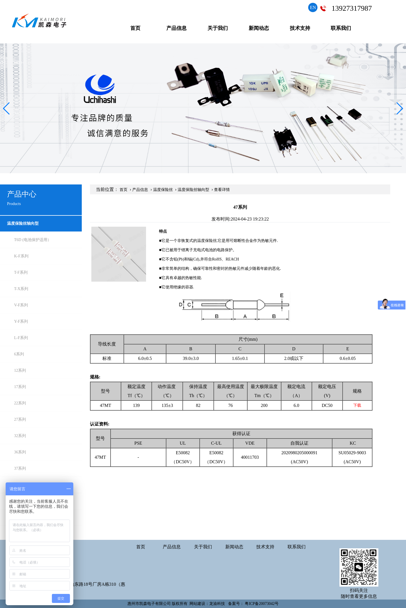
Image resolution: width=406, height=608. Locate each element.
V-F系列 (21, 305)
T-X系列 (21, 289)
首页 (135, 28)
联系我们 (341, 28)
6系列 (19, 354)
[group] (203, 108)
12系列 (20, 370)
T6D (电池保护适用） (32, 240)
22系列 (20, 403)
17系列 (20, 387)
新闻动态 (259, 28)
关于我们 (218, 28)
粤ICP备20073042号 (262, 604)
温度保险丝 (163, 190)
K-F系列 (21, 256)
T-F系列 (21, 272)
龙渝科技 (217, 604)
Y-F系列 (21, 321)
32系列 (20, 436)
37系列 (20, 468)
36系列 (20, 452)
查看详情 (222, 190)
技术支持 (300, 28)
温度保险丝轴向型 (23, 223)
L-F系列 (21, 338)
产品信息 (176, 28)
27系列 (20, 419)
